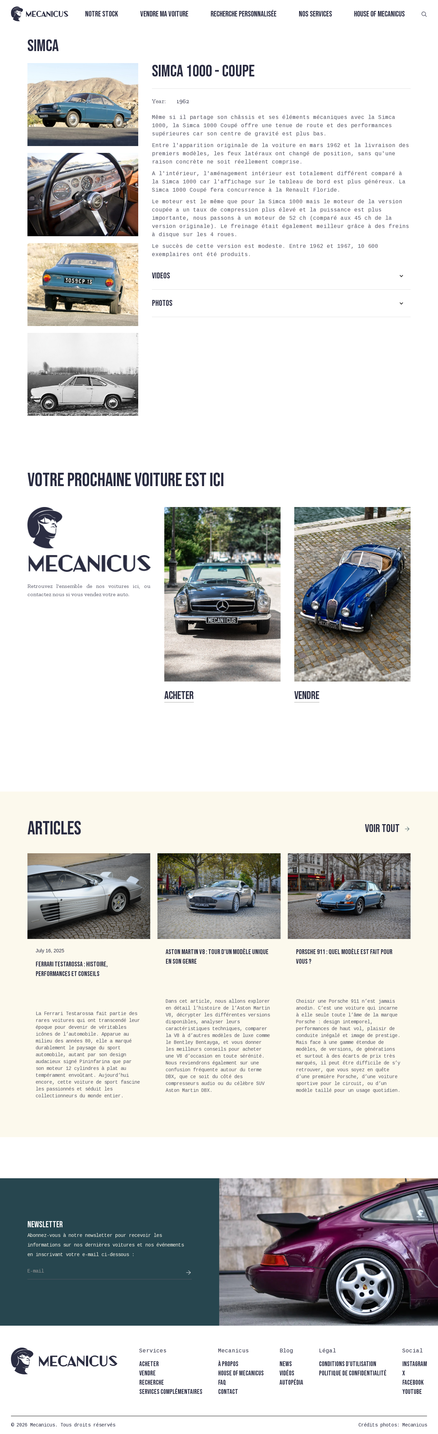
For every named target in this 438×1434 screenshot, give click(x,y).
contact (228, 1392)
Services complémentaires (170, 1392)
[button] (281, 276)
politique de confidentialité (353, 1373)
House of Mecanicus (379, 14)
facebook (413, 1383)
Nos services (315, 14)
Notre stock (101, 14)
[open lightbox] (82, 104)
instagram (414, 1364)
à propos (228, 1364)
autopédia (291, 1383)
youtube (412, 1392)
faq (222, 1383)
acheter (149, 1364)
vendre (147, 1373)
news (286, 1364)
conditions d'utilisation (347, 1364)
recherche (151, 1383)
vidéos (287, 1373)
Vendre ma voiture (164, 14)
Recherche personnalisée (243, 14)
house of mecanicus (241, 1373)
